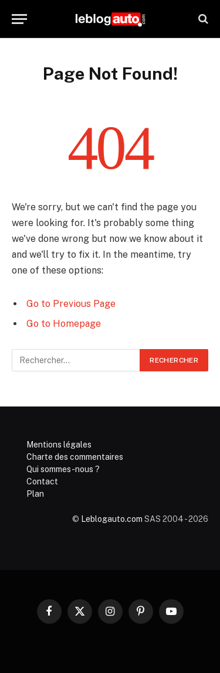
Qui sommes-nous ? (63, 469)
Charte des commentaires (74, 457)
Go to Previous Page (71, 303)
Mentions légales (59, 444)
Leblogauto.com (112, 519)
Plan (35, 493)
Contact (42, 481)
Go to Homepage (63, 323)
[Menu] (19, 19)
